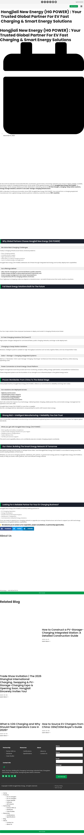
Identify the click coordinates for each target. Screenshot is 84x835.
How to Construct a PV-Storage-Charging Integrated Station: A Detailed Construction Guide (62, 632)
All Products (10, 804)
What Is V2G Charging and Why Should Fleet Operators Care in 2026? (20, 727)
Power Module (11, 800)
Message (59, 765)
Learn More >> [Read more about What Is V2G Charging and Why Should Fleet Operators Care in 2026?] (4, 735)
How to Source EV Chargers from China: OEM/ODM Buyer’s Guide (62, 725)
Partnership (6, 806)
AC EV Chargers (11, 797)
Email (58, 759)
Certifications (11, 815)
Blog (4, 819)
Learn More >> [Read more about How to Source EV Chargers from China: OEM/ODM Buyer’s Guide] (46, 732)
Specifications (11, 817)
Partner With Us (11, 808)
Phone (58, 752)
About (5, 820)
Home (5, 793)
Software (9, 802)
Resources (6, 813)
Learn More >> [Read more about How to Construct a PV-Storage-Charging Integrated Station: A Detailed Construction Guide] (46, 641)
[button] (6, 529)
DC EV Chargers (11, 798)
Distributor (10, 809)
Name (58, 746)
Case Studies (11, 811)
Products (6, 795)
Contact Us (10, 822)
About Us (9, 824)
